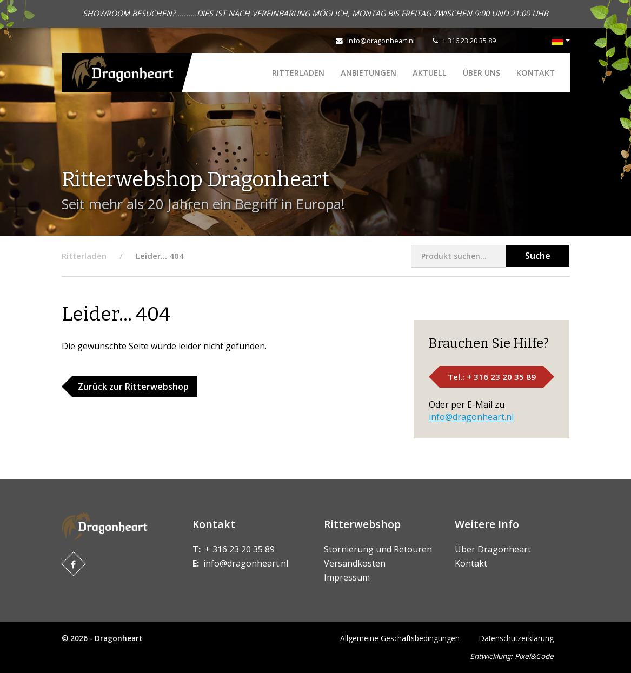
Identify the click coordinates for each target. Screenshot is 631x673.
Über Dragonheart (493, 549)
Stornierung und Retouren (378, 549)
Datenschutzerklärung (516, 638)
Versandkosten (355, 563)
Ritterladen (298, 73)
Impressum (347, 577)
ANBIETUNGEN (368, 73)
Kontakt (535, 73)
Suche (537, 256)
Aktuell (430, 73)
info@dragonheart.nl (381, 40)
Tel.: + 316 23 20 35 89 (492, 376)
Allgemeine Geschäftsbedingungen (400, 638)
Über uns (481, 73)
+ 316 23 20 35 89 (469, 40)
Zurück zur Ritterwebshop (133, 386)
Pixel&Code (534, 656)
